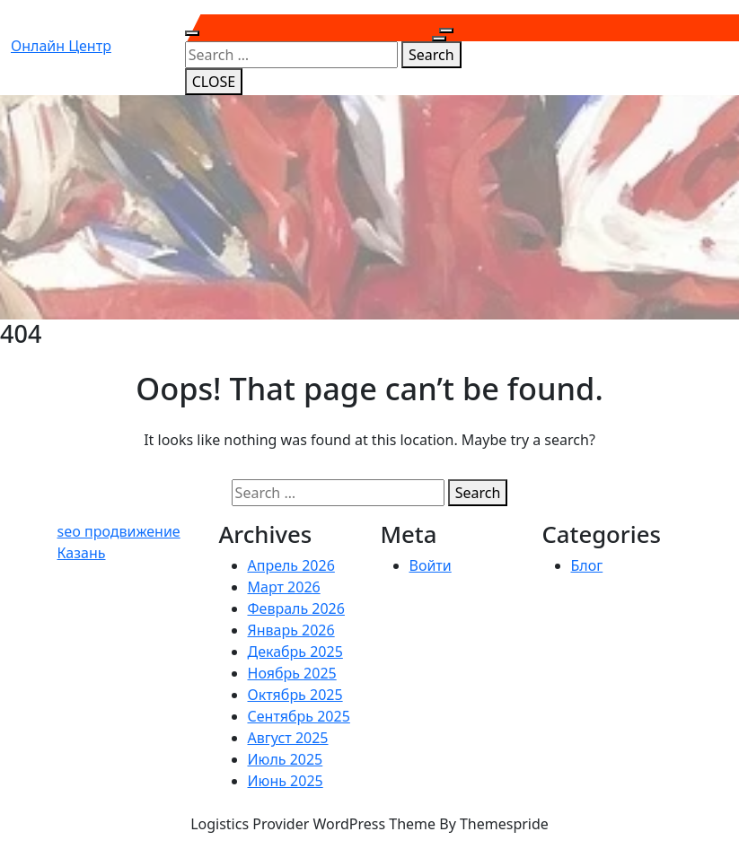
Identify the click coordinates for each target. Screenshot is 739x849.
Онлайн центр (61, 46)
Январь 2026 (291, 630)
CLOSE (213, 82)
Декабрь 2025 (295, 651)
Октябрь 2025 (295, 695)
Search (431, 55)
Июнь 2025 (285, 781)
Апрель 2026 (291, 565)
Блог (587, 565)
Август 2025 (288, 738)
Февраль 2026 (296, 608)
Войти (430, 565)
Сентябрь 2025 (299, 716)
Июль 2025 (285, 759)
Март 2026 (284, 587)
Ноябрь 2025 (292, 673)
